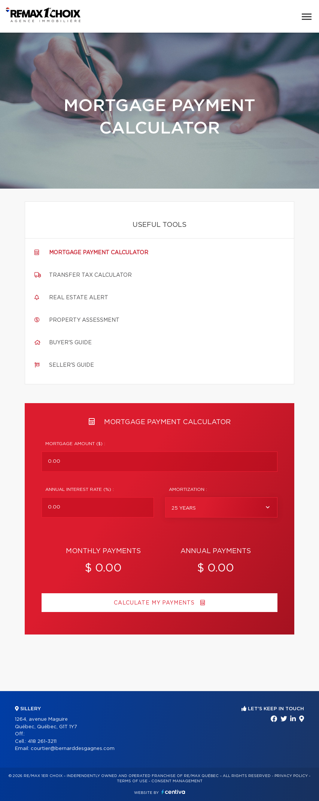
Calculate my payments (159, 603)
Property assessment (84, 320)
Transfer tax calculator (90, 275)
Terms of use (132, 781)
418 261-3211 (42, 741)
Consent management (177, 781)
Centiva (173, 791)
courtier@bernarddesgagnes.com (73, 748)
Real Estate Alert (78, 297)
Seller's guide (71, 365)
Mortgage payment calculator (98, 252)
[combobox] (221, 507)
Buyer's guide (70, 342)
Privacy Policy (291, 776)
